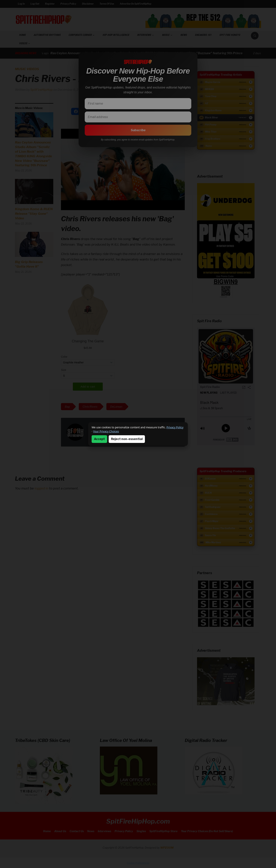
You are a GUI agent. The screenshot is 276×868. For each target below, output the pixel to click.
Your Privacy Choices (106, 431)
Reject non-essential (127, 439)
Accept (99, 439)
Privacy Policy (175, 427)
